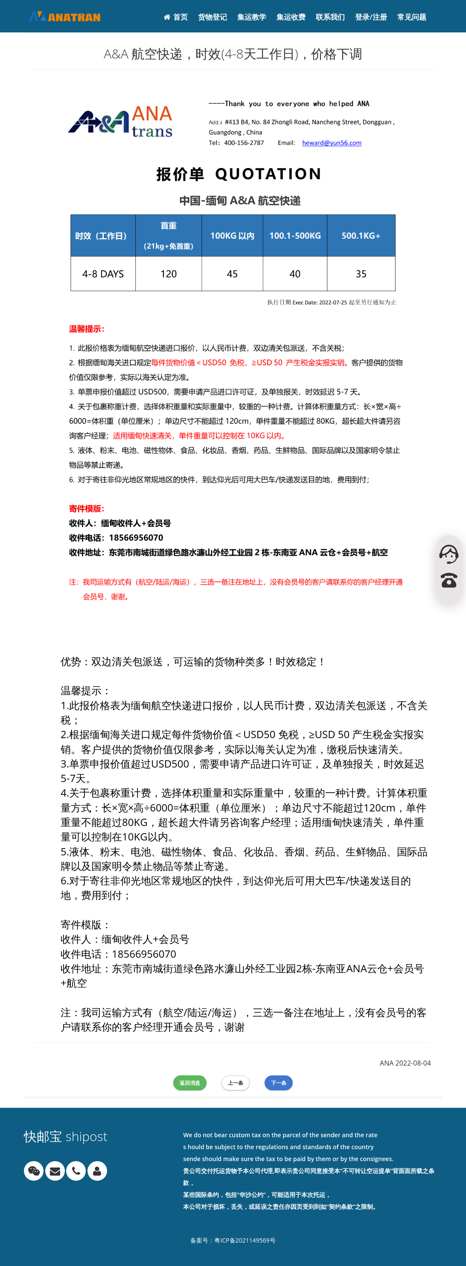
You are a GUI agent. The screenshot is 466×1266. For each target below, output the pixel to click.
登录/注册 (371, 17)
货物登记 (212, 17)
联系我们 (330, 17)
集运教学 (251, 17)
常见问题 (411, 17)
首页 (175, 17)
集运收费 (291, 17)
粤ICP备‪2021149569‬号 (244, 1240)
